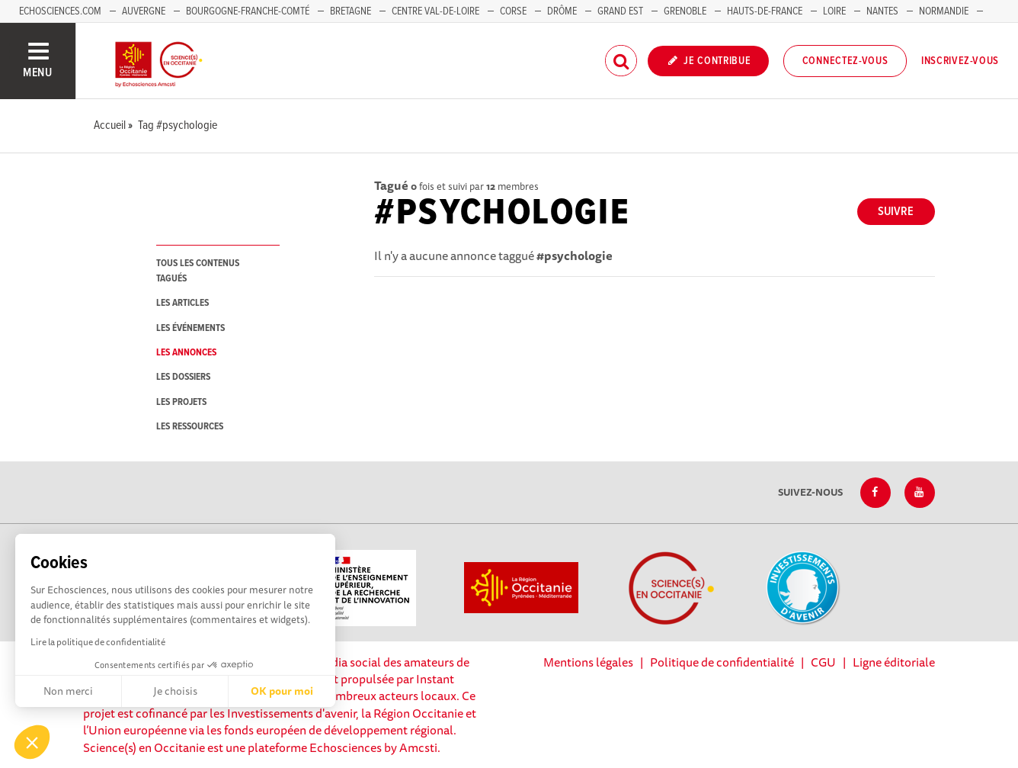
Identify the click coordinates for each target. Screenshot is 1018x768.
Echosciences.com (60, 11)
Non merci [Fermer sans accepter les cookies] (68, 691)
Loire (834, 11)
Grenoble (686, 11)
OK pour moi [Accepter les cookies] (282, 691)
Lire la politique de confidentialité (97, 642)
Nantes (882, 11)
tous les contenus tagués (197, 270)
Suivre (896, 212)
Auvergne (143, 11)
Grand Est (620, 11)
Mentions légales (588, 662)
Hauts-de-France (764, 11)
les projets (181, 402)
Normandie (943, 11)
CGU (823, 662)
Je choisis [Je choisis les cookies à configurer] (175, 691)
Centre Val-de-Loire (435, 11)
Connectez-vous (845, 61)
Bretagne (350, 11)
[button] (32, 742)
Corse (513, 11)
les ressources (189, 426)
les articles (182, 303)
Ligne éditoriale (894, 662)
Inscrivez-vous (960, 61)
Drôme (562, 11)
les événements (190, 328)
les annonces (186, 352)
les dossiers (183, 377)
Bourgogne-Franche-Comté (247, 11)
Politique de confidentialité (722, 662)
